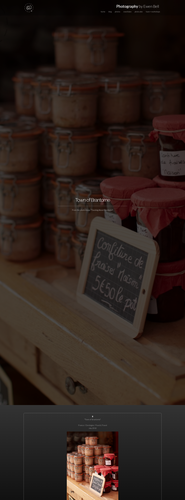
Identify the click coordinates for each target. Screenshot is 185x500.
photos (117, 11)
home (103, 11)
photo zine (139, 11)
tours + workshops (153, 11)
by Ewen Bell (137, 6)
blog (110, 11)
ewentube (127, 11)
